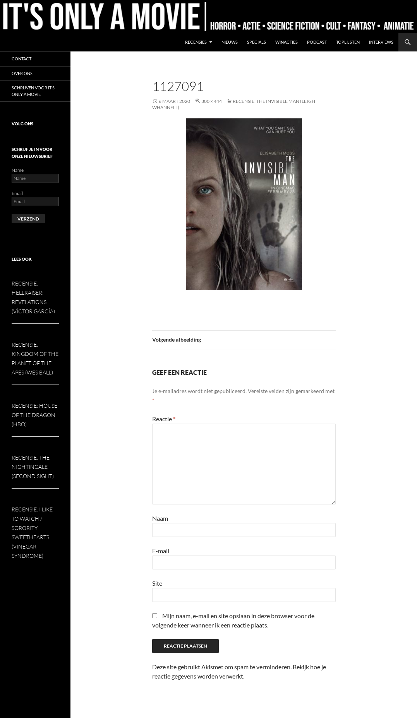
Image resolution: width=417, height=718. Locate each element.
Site (157, 583)
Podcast (317, 41)
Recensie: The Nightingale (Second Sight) (33, 466)
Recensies (196, 41)
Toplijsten (348, 41)
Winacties (286, 41)
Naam (160, 518)
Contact (21, 58)
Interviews (381, 41)
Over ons (22, 73)
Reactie (163, 418)
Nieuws (229, 41)
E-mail (160, 550)
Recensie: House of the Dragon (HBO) (34, 414)
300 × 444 (211, 101)
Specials (256, 41)
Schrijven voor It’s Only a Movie (33, 91)
